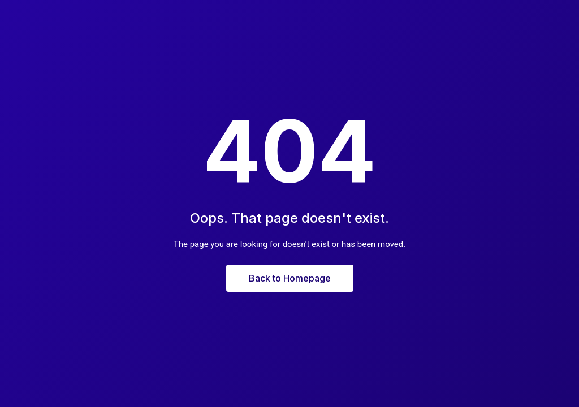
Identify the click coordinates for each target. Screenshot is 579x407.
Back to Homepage (290, 278)
